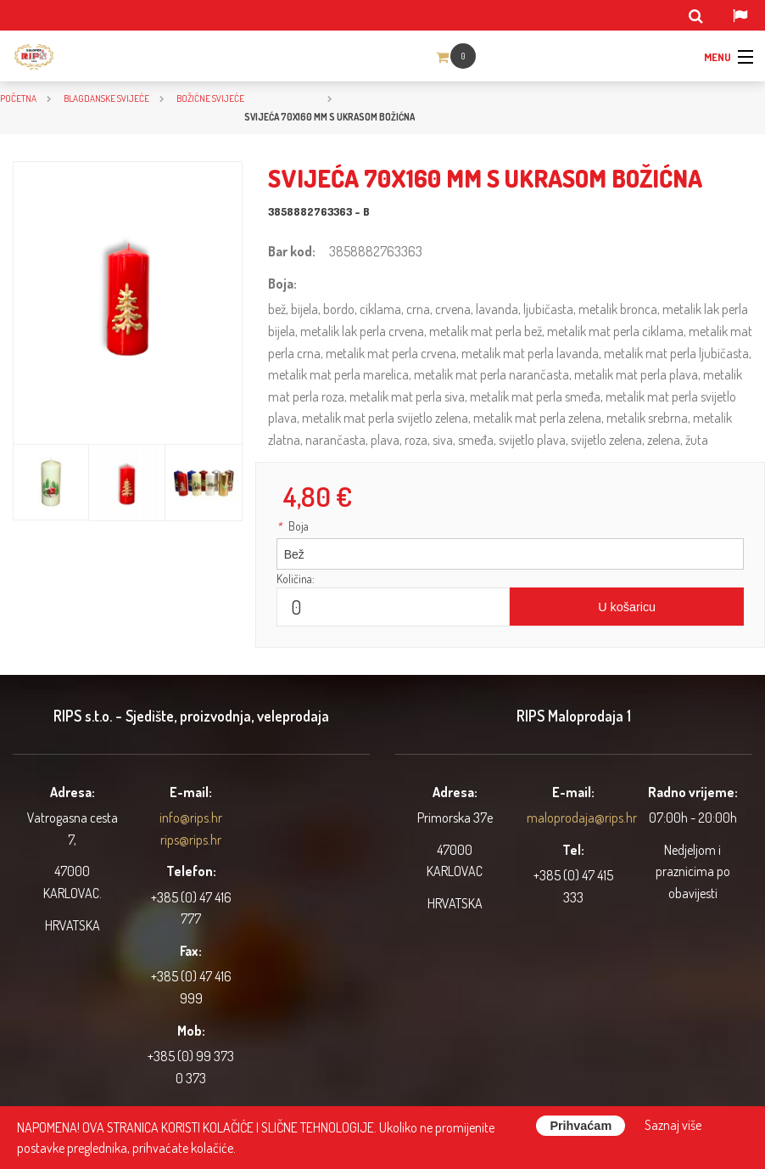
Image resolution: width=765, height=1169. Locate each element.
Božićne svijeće (210, 98)
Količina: (295, 578)
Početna (18, 98)
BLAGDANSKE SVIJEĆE (106, 98)
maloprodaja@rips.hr (582, 817)
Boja (292, 526)
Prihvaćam (580, 1125)
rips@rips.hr (190, 839)
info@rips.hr (190, 817)
